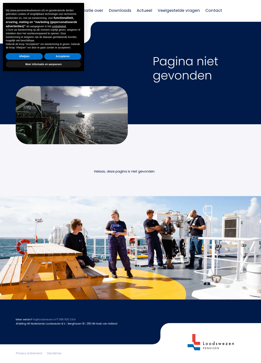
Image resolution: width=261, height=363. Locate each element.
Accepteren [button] (63, 345)
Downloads (120, 11)
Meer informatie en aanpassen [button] (43, 353)
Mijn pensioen (52, 11)
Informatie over (87, 11)
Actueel (144, 11)
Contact (213, 11)
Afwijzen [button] (24, 345)
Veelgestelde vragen (179, 11)
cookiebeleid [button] (59, 315)
